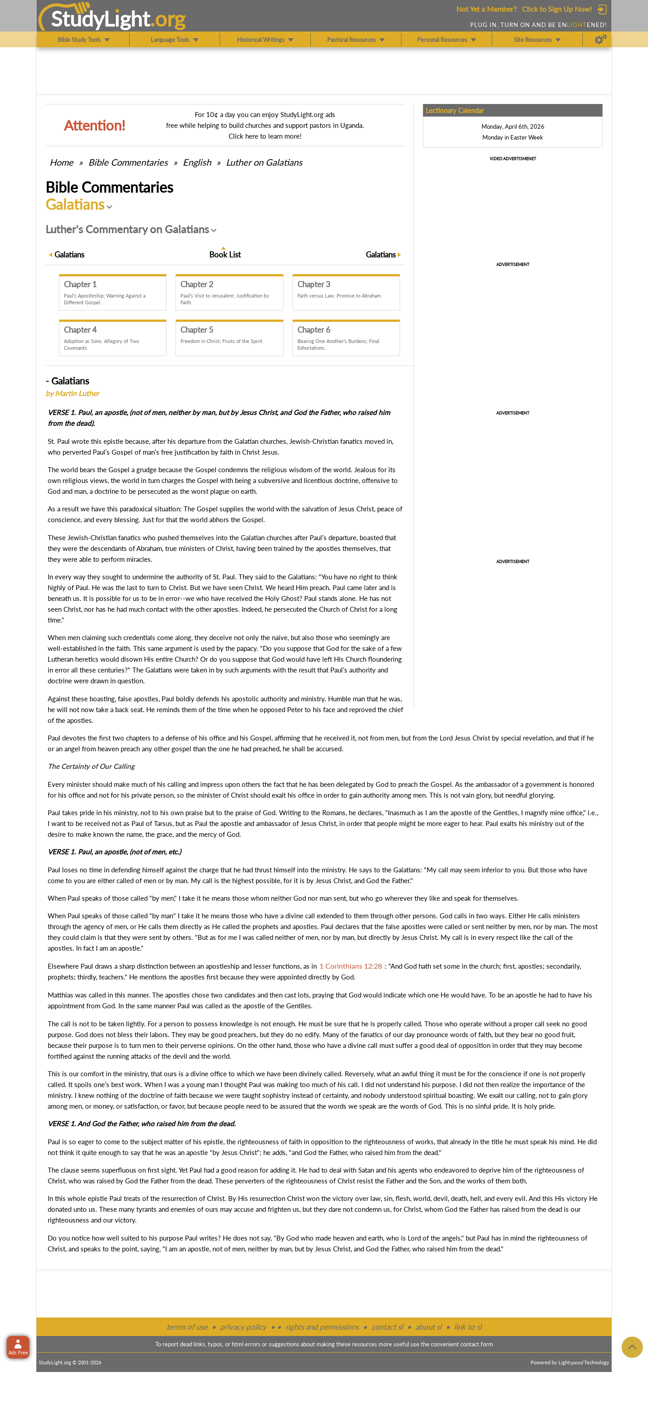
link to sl (468, 1326)
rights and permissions (322, 1326)
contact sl (387, 1326)
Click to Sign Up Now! (557, 9)
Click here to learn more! (265, 136)
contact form (476, 1344)
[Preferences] (601, 39)
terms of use (186, 1326)
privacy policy (243, 1326)
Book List (225, 254)
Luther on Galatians (264, 162)
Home (61, 162)
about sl (428, 1326)
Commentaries (128, 162)
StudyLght (100, 18)
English (197, 162)
